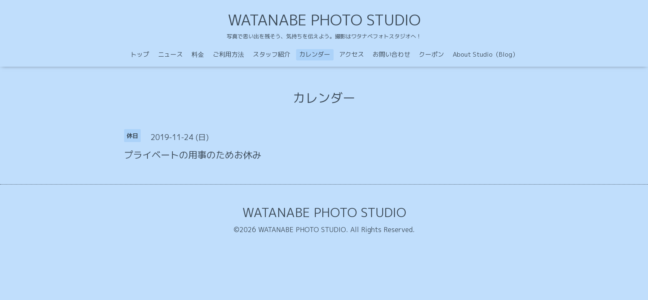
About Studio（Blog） (485, 54)
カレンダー (314, 54)
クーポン (431, 54)
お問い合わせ (391, 54)
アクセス (351, 54)
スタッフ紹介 (271, 54)
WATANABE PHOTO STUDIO (324, 19)
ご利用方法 (228, 54)
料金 (198, 54)
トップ (139, 54)
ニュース (170, 54)
